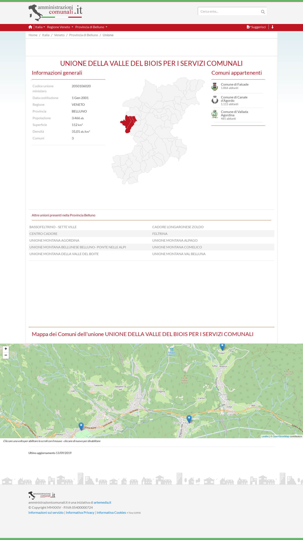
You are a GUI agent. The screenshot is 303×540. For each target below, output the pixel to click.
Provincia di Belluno (83, 35)
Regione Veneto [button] (59, 27)
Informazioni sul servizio (46, 512)
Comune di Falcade (235, 84)
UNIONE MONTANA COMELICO (177, 247)
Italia (45, 35)
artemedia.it (102, 502)
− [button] (5, 355)
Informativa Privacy (80, 512)
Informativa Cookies (111, 512)
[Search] (229, 11)
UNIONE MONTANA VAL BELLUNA (179, 254)
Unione (108, 35)
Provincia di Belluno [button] (90, 27)
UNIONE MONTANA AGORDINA (54, 240)
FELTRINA (159, 234)
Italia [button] (39, 27)
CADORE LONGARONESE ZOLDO (178, 227)
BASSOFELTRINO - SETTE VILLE (53, 227)
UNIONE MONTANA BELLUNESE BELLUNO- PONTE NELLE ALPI (77, 247)
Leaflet (265, 436)
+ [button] (5, 349)
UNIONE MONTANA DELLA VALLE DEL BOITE (64, 254)
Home (33, 35)
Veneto (59, 35)
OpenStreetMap (281, 436)
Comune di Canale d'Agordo (234, 98)
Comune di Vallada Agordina (234, 113)
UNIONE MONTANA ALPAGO (175, 240)
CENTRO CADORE (43, 234)
